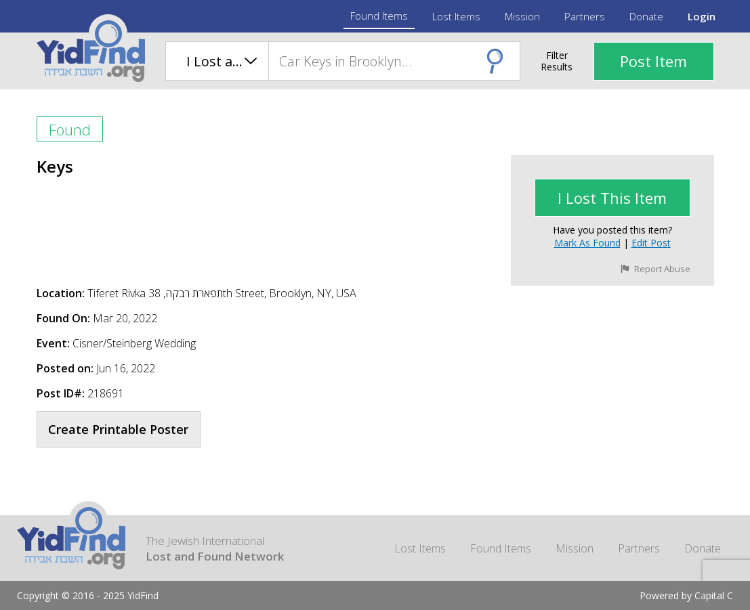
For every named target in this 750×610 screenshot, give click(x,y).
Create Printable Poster (118, 429)
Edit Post (651, 242)
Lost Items (456, 16)
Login (701, 16)
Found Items (379, 15)
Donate (646, 16)
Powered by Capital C (686, 595)
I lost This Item (612, 198)
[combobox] (394, 61)
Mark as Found (587, 242)
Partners (584, 16)
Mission (522, 16)
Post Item (653, 61)
